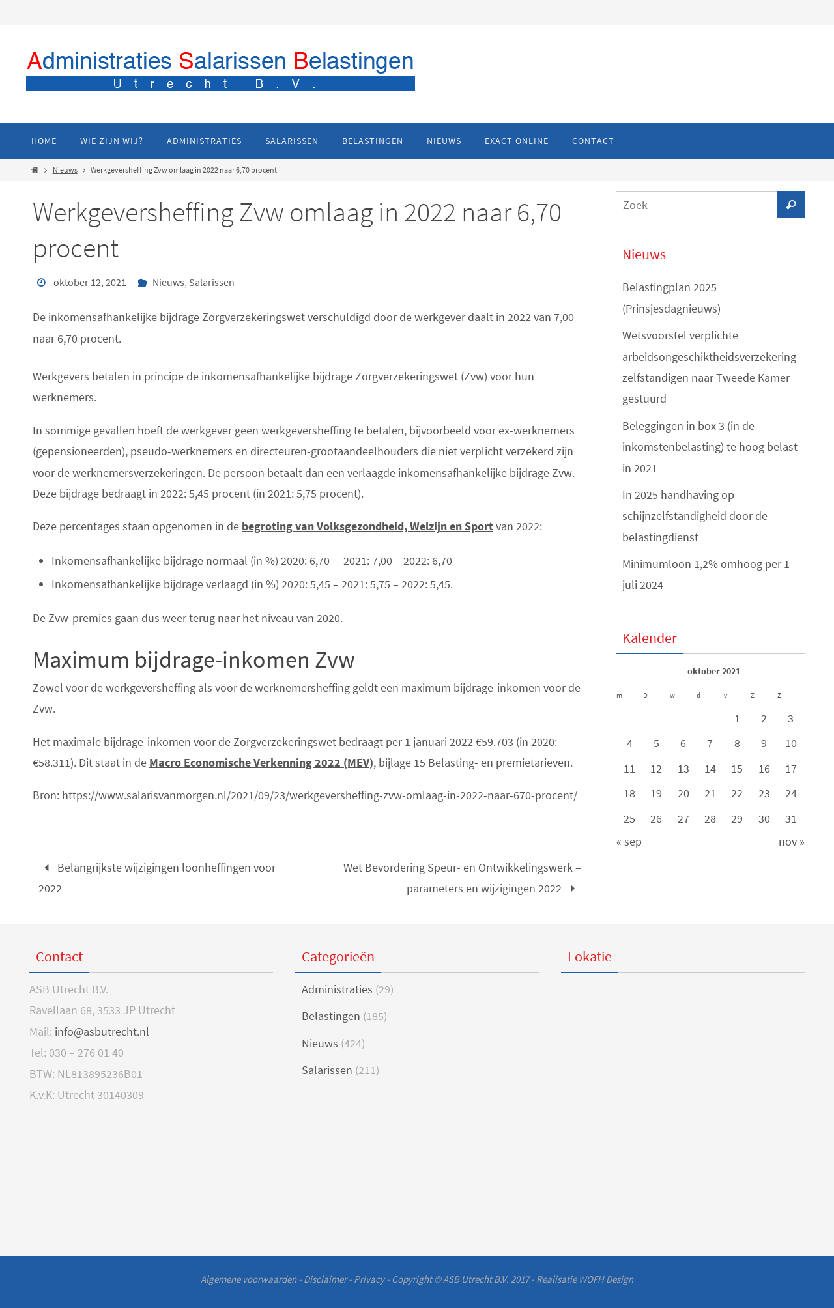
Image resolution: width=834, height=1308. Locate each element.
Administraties (337, 989)
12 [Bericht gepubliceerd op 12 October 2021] (656, 768)
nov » (792, 841)
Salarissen (212, 282)
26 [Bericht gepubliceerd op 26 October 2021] (656, 818)
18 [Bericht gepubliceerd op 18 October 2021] (629, 793)
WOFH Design (606, 1279)
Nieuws (65, 170)
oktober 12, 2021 (89, 282)
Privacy (369, 1279)
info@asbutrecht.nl (102, 1031)
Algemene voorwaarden (248, 1279)
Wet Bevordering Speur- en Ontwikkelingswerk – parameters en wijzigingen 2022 (462, 878)
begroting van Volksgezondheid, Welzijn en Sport (367, 526)
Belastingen (331, 1015)
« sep (629, 841)
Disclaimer (325, 1279)
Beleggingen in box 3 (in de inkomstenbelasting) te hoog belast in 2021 (710, 447)
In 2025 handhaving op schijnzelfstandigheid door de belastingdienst (695, 516)
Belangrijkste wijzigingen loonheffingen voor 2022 (157, 878)
